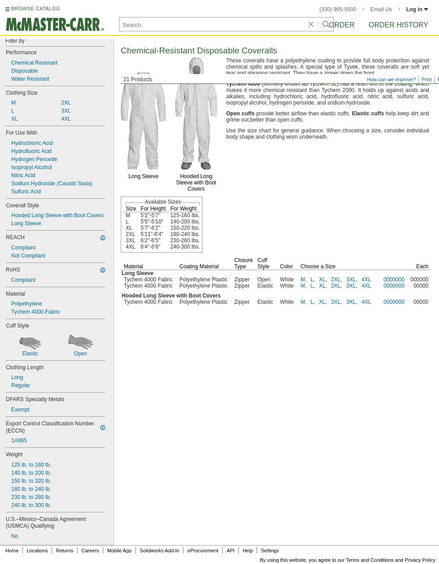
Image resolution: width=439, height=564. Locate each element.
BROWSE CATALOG (35, 8)
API (231, 550)
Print (426, 79)
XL (322, 279)
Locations (37, 550)
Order (342, 25)
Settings (270, 550)
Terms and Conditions (370, 560)
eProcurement (203, 550)
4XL (366, 279)
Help (248, 550)
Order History (398, 25)
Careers (90, 550)
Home (11, 550)
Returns (65, 550)
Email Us (381, 9)
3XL (351, 279)
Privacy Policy (420, 560)
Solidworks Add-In (159, 550)
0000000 (394, 279)
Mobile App (119, 550)
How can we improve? (391, 79)
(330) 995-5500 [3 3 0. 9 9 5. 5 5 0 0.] (338, 9)
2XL (336, 279)
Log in (417, 9)
